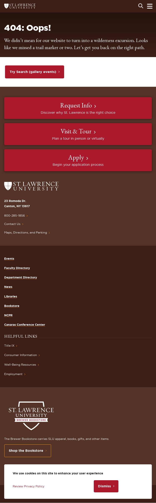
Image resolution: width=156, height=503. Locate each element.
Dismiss (104, 486)
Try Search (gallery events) (33, 72)
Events (9, 258)
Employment (13, 374)
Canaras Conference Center (24, 324)
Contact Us (12, 224)
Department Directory (20, 277)
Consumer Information (20, 355)
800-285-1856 (14, 215)
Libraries (10, 296)
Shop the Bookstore (26, 450)
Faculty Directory (17, 268)
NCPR (8, 315)
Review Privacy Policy (28, 486)
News (8, 287)
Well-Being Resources (20, 364)
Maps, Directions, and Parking (25, 232)
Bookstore (11, 306)
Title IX (9, 345)
